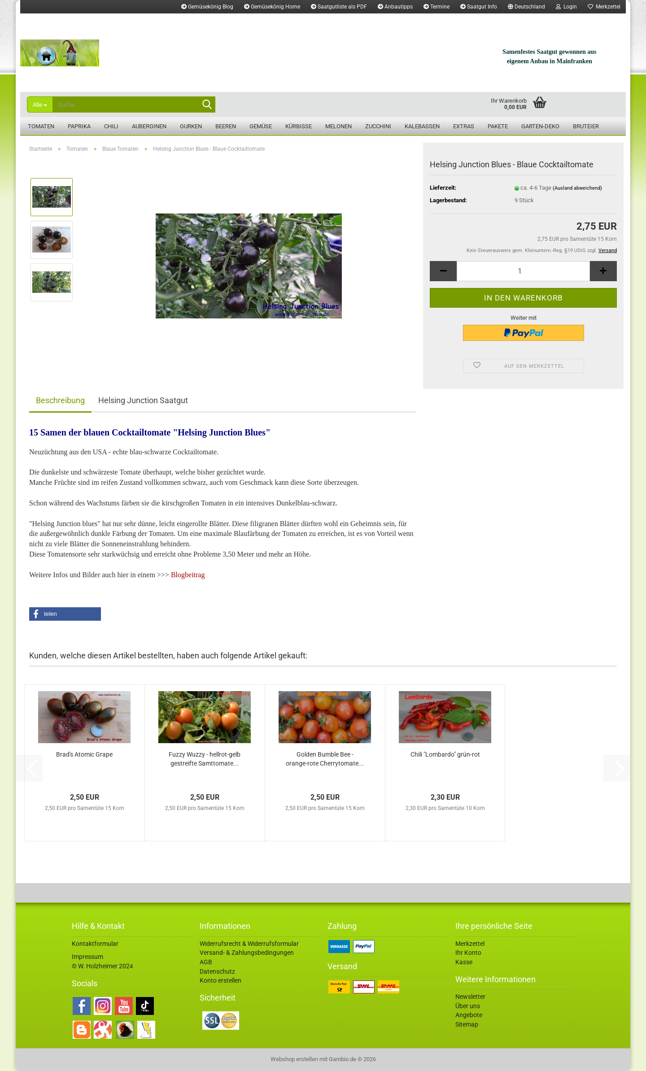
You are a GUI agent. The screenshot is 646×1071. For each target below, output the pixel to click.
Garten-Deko (540, 126)
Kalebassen (422, 126)
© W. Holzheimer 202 (101, 966)
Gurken (191, 126)
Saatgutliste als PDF (339, 7)
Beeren (225, 126)
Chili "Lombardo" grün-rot (445, 754)
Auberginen (149, 126)
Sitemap (466, 1024)
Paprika (79, 126)
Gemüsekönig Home (272, 7)
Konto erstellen (220, 980)
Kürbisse (298, 126)
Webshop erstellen (294, 1059)
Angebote (468, 1015)
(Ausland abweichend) (577, 188)
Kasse (463, 962)
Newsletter (470, 996)
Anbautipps (395, 7)
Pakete (498, 126)
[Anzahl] (523, 271)
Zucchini (378, 126)
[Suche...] (39, 104)
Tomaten (41, 126)
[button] (526, 6)
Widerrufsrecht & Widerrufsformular (249, 943)
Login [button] (566, 7)
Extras (463, 126)
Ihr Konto (468, 952)
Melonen (338, 126)
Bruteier (586, 126)
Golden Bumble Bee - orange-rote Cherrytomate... (325, 759)
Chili (111, 126)
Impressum (87, 956)
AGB (206, 962)
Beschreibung (60, 400)
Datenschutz (217, 971)
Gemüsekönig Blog (207, 7)
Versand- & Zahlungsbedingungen (247, 952)
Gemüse (260, 126)
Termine (436, 7)
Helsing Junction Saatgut (143, 400)
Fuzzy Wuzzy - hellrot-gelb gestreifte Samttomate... (204, 759)
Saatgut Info (478, 7)
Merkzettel (604, 7)
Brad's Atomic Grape (84, 754)
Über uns (467, 1006)
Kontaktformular (95, 943)
